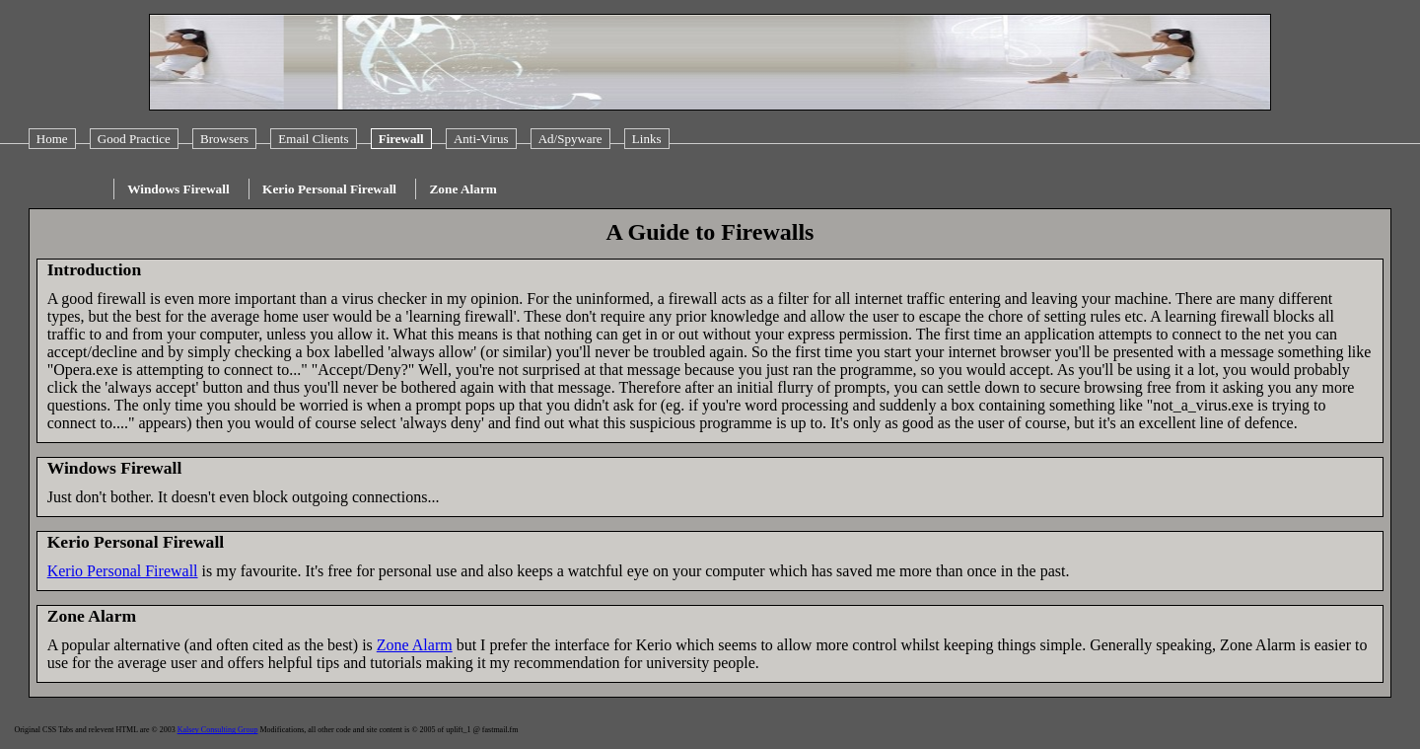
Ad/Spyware (570, 138)
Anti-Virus (481, 138)
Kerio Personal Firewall (329, 189)
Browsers (224, 138)
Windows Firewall (178, 189)
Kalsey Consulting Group (218, 729)
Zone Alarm (463, 189)
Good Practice (134, 138)
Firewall (401, 138)
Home (52, 138)
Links (647, 138)
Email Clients (313, 138)
